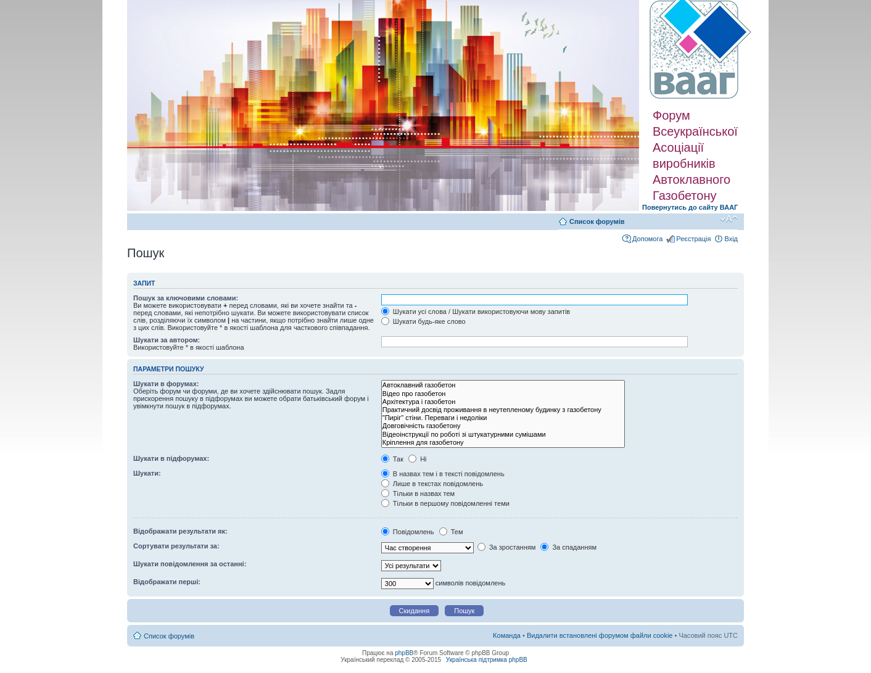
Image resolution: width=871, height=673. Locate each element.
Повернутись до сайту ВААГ (690, 207)
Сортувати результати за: (176, 546)
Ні (417, 459)
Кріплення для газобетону (503, 443)
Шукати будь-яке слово (423, 321)
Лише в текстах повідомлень (432, 483)
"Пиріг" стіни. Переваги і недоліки (503, 418)
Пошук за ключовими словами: (185, 298)
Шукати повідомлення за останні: (189, 564)
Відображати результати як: (180, 531)
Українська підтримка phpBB (486, 659)
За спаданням (568, 547)
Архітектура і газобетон (503, 402)
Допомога (647, 238)
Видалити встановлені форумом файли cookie (600, 635)
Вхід (731, 238)
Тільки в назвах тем (418, 493)
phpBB (404, 653)
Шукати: (147, 473)
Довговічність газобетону (503, 426)
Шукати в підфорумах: (171, 458)
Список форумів (596, 221)
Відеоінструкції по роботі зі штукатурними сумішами (503, 435)
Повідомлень (407, 531)
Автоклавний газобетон (503, 385)
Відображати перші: (166, 581)
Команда (507, 635)
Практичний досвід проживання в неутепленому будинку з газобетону (503, 410)
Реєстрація (693, 238)
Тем (451, 531)
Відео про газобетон (503, 394)
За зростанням (506, 547)
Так (392, 459)
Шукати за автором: (166, 340)
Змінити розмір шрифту (729, 219)
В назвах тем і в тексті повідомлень (443, 473)
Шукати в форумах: (166, 383)
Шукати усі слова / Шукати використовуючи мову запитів (475, 311)
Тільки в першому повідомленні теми (445, 503)
